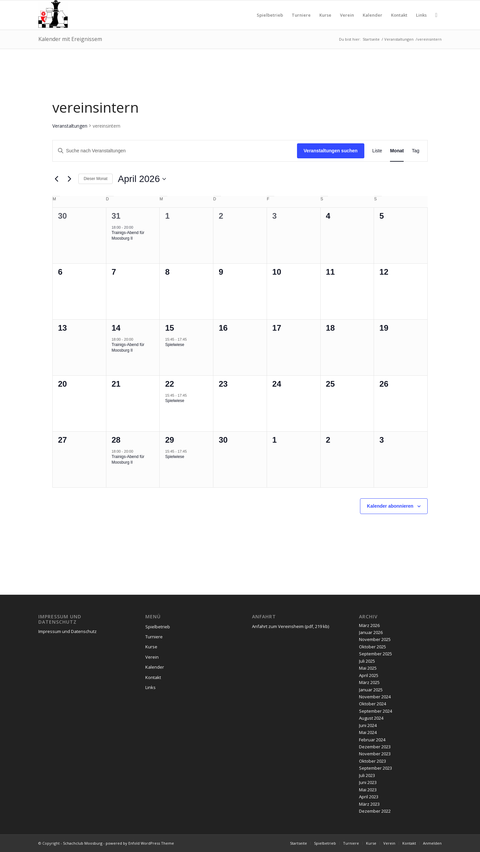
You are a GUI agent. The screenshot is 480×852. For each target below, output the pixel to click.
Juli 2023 (367, 775)
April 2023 (368, 797)
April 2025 (368, 675)
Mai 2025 (368, 668)
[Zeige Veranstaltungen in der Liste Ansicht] (377, 150)
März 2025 (369, 682)
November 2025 (375, 639)
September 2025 (375, 654)
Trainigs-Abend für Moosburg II (128, 235)
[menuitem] (269, 15)
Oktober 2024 (372, 704)
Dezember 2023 (375, 747)
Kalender (154, 667)
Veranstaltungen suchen (331, 150)
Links (150, 687)
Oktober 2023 (372, 761)
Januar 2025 (371, 690)
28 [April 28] (116, 439)
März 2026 (369, 625)
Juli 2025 (367, 661)
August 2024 (371, 718)
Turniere (154, 637)
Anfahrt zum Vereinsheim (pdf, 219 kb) (290, 626)
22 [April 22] (169, 383)
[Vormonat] (56, 179)
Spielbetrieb (157, 627)
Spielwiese (174, 344)
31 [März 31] (116, 215)
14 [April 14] (116, 327)
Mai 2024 (368, 732)
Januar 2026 (371, 632)
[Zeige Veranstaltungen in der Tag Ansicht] (415, 150)
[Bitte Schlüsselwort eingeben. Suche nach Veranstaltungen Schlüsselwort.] (175, 150)
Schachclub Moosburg (82, 843)
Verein (152, 657)
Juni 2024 (368, 725)
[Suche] (436, 15)
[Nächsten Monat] (69, 179)
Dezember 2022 (375, 811)
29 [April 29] (169, 439)
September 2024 (375, 711)
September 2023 (375, 768)
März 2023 (369, 804)
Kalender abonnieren (390, 506)
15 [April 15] (169, 327)
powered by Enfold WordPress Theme (140, 843)
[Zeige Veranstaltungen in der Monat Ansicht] (397, 150)
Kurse (151, 647)
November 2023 (375, 754)
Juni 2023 (368, 782)
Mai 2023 (368, 790)
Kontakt (153, 677)
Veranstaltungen (69, 126)
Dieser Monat (95, 178)
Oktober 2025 (372, 647)
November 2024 (375, 697)
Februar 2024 (372, 740)
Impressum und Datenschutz (67, 631)
